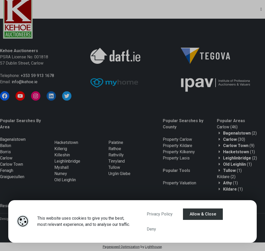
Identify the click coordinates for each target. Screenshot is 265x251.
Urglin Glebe (119, 173)
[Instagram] (35, 96)
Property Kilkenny (179, 151)
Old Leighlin (65, 179)
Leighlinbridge (67, 161)
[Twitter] (66, 96)
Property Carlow (177, 139)
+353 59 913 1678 (37, 75)
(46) (227, 126)
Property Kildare (177, 145)
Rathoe (114, 148)
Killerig (60, 148)
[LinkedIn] (51, 96)
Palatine (115, 142)
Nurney (60, 173)
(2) (240, 133)
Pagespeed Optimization (121, 247)
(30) (234, 139)
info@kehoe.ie (25, 81)
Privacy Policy (160, 214)
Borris (5, 151)
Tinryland (116, 161)
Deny (151, 229)
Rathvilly (116, 154)
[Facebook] (4, 96)
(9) (238, 145)
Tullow (114, 167)
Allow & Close (203, 214)
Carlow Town (11, 164)
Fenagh (6, 170)
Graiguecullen (12, 176)
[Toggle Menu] (261, 9)
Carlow (6, 158)
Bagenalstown (13, 139)
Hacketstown (66, 142)
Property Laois (176, 158)
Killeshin (62, 154)
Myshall (61, 167)
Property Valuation (179, 182)
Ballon (5, 145)
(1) (239, 151)
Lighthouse (153, 247)
